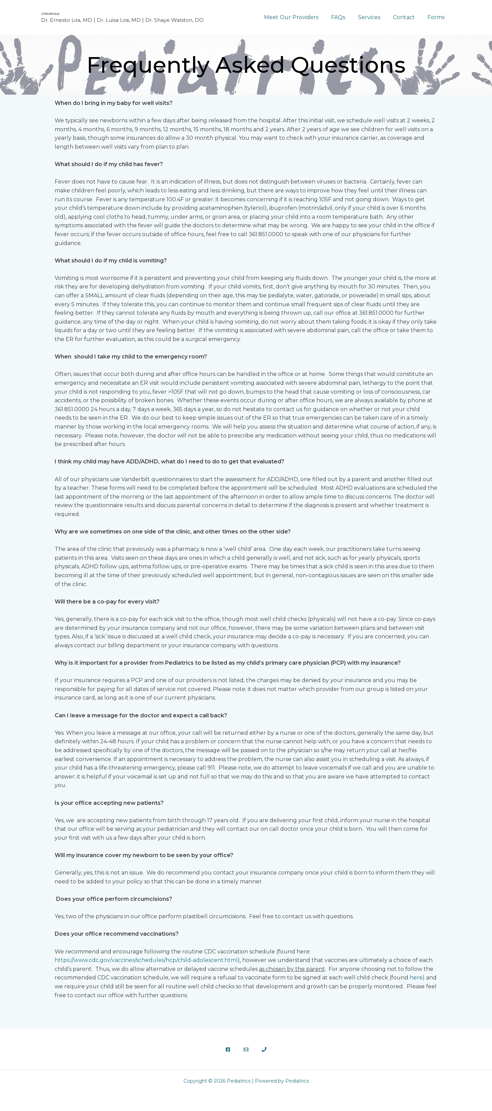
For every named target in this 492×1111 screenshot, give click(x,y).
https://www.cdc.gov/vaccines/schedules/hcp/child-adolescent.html (146, 960)
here (416, 977)
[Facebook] (227, 1049)
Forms (437, 17)
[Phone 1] (264, 1049)
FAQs (345, 17)
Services (374, 17)
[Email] (246, 1049)
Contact (407, 17)
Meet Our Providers (299, 17)
